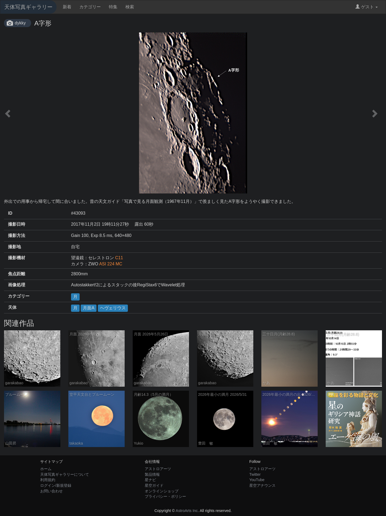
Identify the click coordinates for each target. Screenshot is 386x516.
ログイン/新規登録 (55, 485)
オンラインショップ (162, 491)
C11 (119, 257)
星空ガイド (154, 485)
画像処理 (16, 285)
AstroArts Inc (187, 510)
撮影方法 (16, 235)
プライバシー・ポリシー (165, 496)
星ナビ (150, 480)
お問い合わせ (51, 491)
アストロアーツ (158, 469)
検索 (129, 7)
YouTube (257, 480)
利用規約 (47, 480)
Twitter (255, 474)
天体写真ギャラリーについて (64, 474)
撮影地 (14, 246)
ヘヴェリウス (113, 308)
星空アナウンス (262, 485)
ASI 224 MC (110, 264)
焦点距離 (16, 274)
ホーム (45, 469)
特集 (113, 7)
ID (10, 213)
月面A (88, 308)
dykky (20, 23)
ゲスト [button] (366, 7)
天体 (12, 307)
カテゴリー (90, 7)
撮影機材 (16, 257)
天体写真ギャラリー (28, 7)
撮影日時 (16, 224)
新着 (67, 7)
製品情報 (152, 474)
